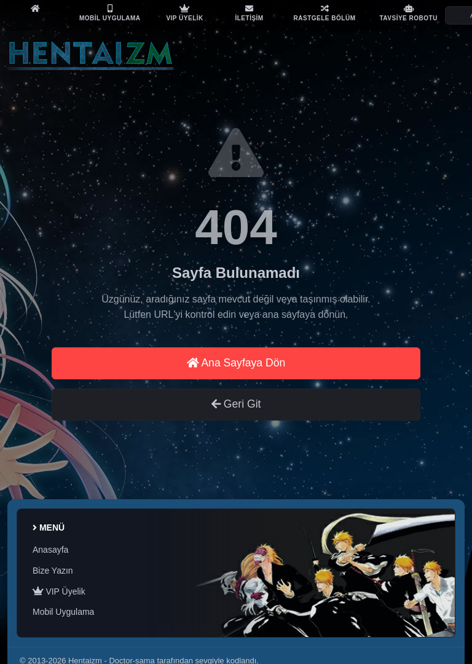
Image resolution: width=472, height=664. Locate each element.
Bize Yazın (53, 570)
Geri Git (236, 404)
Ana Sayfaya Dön (236, 363)
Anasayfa (50, 550)
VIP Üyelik (59, 591)
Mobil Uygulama (63, 612)
